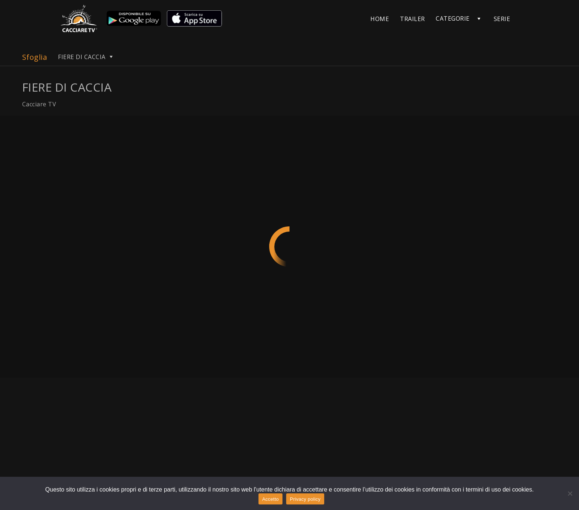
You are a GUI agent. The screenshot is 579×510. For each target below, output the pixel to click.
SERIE (502, 19)
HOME (379, 19)
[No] (569, 493)
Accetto (270, 499)
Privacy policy (305, 499)
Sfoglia (34, 57)
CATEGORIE (452, 18)
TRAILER (412, 19)
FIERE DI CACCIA (86, 57)
